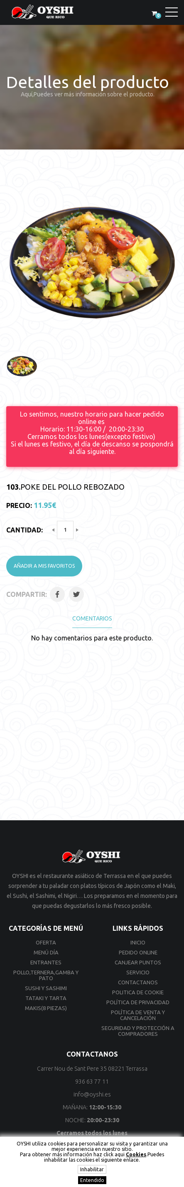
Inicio (137, 942)
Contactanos (138, 982)
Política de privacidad (137, 1002)
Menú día (46, 952)
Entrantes (45, 962)
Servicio (138, 972)
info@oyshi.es (92, 1094)
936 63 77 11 (92, 1081)
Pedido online (138, 952)
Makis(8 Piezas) (46, 1008)
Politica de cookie (138, 992)
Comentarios (92, 618)
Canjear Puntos (138, 962)
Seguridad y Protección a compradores (137, 1031)
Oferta (46, 942)
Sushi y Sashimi (46, 988)
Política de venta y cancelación (138, 1015)
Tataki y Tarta (45, 998)
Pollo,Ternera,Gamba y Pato (46, 975)
